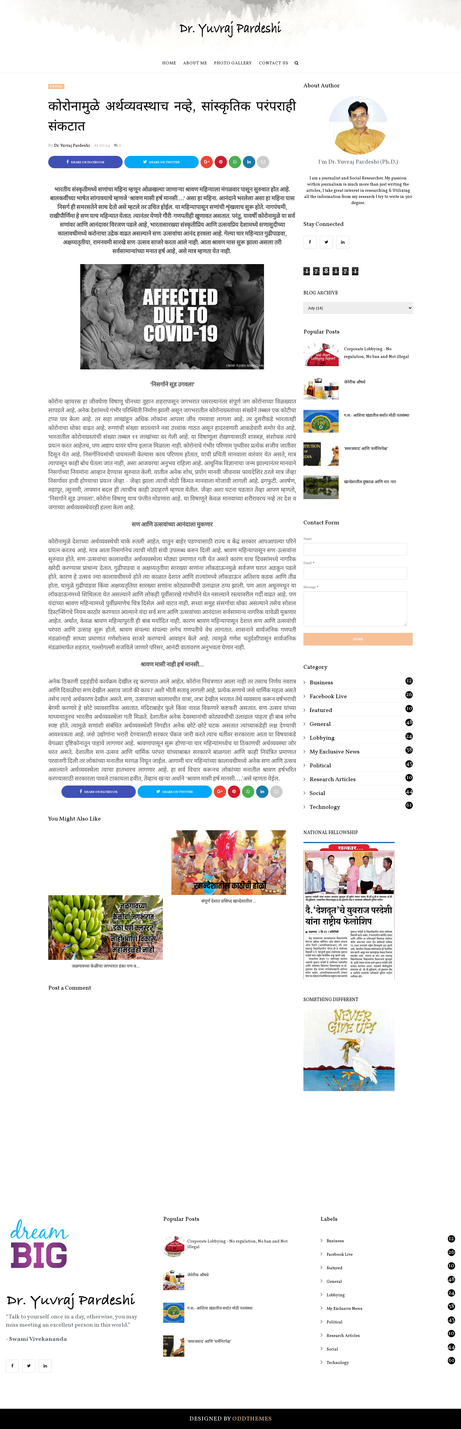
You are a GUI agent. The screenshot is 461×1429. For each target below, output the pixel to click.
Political (320, 766)
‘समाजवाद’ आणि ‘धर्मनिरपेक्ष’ (366, 449)
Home (169, 63)
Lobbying (322, 738)
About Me (195, 63)
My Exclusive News (335, 752)
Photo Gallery (233, 63)
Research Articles (333, 780)
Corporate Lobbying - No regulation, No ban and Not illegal (376, 353)
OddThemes (252, 1419)
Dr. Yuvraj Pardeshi (72, 146)
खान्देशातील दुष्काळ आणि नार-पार (370, 482)
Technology (325, 807)
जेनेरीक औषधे (354, 382)
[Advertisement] (358, 1149)
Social (56, 86)
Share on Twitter (161, 162)
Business (321, 683)
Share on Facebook (85, 162)
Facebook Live (328, 697)
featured (321, 710)
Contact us (273, 63)
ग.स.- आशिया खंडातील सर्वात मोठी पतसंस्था (376, 415)
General (320, 724)
